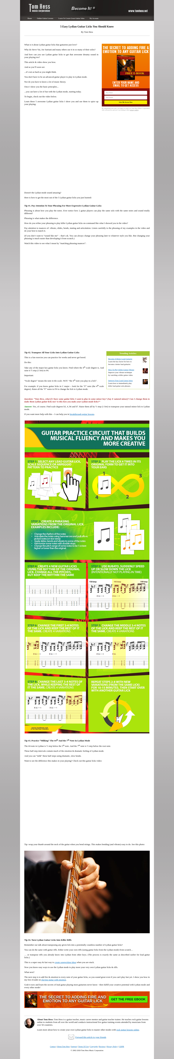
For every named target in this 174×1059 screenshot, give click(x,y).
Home (30, 18)
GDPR (121, 1046)
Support (74, 1046)
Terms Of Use (83, 1046)
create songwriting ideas (65, 962)
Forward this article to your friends (90, 1037)
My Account (94, 18)
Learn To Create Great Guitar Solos (71, 18)
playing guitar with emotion (53, 979)
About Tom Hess (63, 1046)
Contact (53, 1046)
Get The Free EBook (128, 999)
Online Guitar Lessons (45, 18)
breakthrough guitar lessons (82, 414)
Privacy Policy (112, 1046)
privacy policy (134, 110)
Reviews (102, 1046)
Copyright (94, 1046)
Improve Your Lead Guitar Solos (120, 380)
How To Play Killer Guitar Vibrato (121, 370)
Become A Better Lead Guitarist (120, 359)
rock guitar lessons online (127, 1029)
